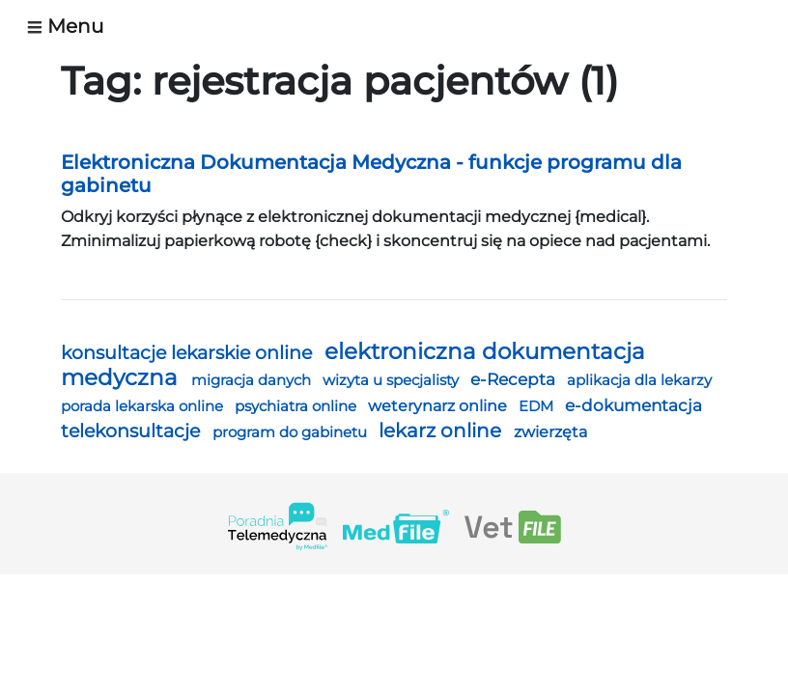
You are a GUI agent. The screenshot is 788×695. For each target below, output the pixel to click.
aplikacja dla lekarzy (639, 380)
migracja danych (253, 380)
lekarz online (442, 430)
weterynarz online (439, 405)
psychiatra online (297, 406)
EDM (538, 406)
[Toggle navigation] (72, 26)
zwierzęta (550, 431)
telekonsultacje (133, 431)
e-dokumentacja (633, 405)
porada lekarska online (144, 406)
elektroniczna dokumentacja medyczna (353, 364)
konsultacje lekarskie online (189, 353)
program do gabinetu (291, 432)
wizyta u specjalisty (393, 380)
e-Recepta (514, 379)
